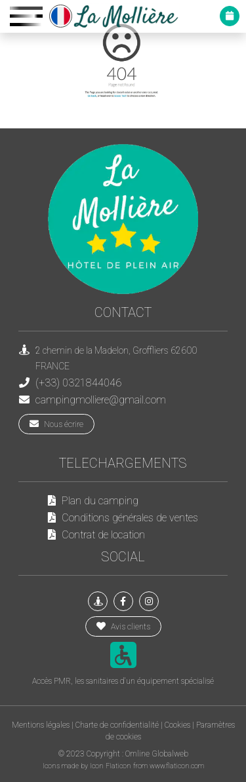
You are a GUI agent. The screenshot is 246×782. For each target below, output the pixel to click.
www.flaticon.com (177, 766)
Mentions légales (41, 725)
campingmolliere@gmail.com (100, 400)
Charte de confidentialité (117, 725)
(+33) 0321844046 (78, 383)
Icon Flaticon (111, 766)
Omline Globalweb (156, 753)
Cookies (177, 725)
